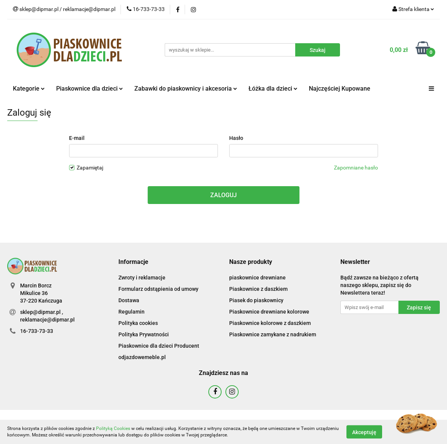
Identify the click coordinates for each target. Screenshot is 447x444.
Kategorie (29, 88)
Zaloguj (223, 195)
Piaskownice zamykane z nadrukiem (272, 334)
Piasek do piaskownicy (256, 300)
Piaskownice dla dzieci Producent (158, 346)
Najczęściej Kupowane (339, 88)
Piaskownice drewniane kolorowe (269, 312)
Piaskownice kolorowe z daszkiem (270, 323)
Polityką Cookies (113, 428)
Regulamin (131, 312)
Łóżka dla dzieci (273, 88)
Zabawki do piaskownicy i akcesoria (185, 88)
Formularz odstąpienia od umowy (158, 289)
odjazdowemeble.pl (142, 357)
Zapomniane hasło (356, 168)
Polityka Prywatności (143, 334)
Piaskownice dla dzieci (89, 88)
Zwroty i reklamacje (141, 278)
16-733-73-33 (36, 331)
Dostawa (128, 300)
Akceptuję (364, 432)
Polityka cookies (138, 323)
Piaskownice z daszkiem (258, 289)
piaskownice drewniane (257, 278)
